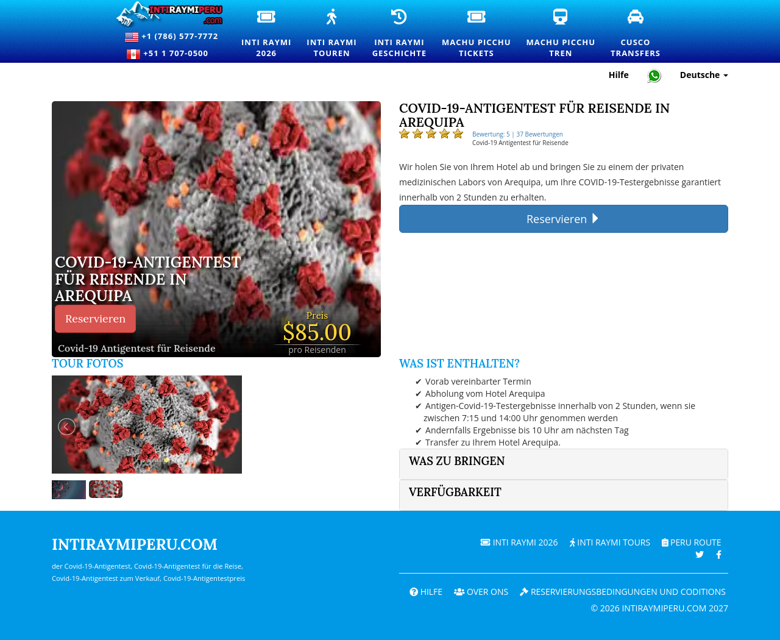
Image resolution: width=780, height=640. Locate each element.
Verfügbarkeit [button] (455, 492)
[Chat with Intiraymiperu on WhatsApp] (654, 75)
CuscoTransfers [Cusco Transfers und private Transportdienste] (640, 34)
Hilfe (424, 591)
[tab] (564, 464)
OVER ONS (479, 591)
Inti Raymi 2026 (518, 542)
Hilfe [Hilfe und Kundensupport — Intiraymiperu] (619, 74)
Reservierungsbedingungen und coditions (622, 591)
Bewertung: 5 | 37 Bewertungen (517, 134)
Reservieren (95, 318)
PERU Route (691, 542)
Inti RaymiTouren (336, 34)
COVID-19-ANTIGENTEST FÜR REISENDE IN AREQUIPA (148, 279)
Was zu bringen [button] (457, 461)
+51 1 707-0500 (171, 54)
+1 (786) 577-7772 (171, 37)
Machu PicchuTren (565, 34)
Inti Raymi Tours (609, 542)
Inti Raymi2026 (270, 34)
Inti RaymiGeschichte (404, 34)
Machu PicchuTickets (481, 34)
